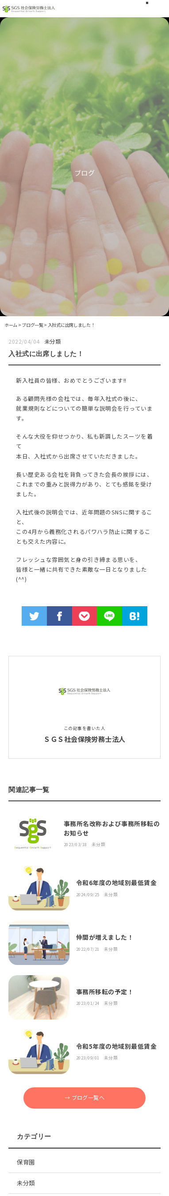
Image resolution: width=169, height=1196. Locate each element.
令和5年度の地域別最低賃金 (116, 1046)
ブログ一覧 (32, 325)
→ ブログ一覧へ (85, 1098)
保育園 (26, 1161)
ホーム (10, 325)
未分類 (52, 341)
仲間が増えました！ (105, 937)
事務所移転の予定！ (105, 991)
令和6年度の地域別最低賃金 (116, 882)
